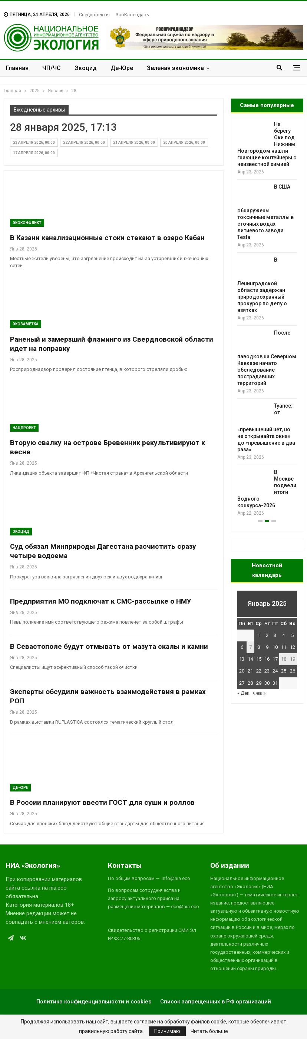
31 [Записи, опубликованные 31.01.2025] (275, 683)
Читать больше (209, 1031)
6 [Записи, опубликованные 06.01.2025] (242, 647)
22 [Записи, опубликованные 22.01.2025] (258, 671)
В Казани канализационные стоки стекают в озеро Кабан (107, 237)
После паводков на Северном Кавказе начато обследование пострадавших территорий (266, 358)
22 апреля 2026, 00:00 (84, 142)
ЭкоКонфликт (27, 223)
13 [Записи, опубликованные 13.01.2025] (241, 659)
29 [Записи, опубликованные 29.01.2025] (258, 683)
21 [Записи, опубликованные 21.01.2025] (250, 671)
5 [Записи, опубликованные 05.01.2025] (292, 635)
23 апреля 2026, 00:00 (34, 142)
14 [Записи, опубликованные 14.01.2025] (250, 659)
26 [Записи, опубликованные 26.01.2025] (292, 671)
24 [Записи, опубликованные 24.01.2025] (275, 671)
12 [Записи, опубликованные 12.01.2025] (292, 647)
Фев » (259, 693)
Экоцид (86, 68)
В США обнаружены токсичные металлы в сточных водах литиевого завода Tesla (265, 212)
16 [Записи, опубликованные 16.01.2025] (267, 659)
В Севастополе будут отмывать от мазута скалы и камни (109, 646)
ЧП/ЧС (51, 68)
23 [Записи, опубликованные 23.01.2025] (267, 671)
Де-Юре (121, 68)
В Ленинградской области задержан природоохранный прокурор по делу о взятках (262, 285)
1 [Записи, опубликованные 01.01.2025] (258, 635)
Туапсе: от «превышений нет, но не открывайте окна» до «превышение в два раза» (266, 427)
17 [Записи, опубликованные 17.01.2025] (275, 659)
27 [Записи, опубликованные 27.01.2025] (241, 683)
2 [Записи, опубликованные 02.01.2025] (267, 635)
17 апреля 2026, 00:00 (34, 153)
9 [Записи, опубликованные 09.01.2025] (267, 647)
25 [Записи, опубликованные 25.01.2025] (283, 671)
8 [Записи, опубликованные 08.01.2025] (258, 647)
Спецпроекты (94, 14)
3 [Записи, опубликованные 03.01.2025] (275, 635)
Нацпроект (24, 428)
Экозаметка (26, 324)
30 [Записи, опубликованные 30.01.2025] (267, 683)
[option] (267, 319)
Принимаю (167, 1031)
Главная (17, 68)
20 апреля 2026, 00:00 (184, 142)
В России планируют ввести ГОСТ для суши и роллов (102, 802)
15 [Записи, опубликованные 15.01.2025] (258, 659)
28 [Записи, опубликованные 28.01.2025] (250, 683)
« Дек (243, 693)
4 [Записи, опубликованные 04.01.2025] (283, 635)
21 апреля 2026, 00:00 (134, 142)
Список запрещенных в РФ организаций (215, 1001)
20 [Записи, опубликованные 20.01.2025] (241, 671)
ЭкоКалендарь (132, 14)
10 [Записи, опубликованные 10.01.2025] (275, 647)
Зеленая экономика (175, 68)
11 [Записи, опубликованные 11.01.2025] (283, 647)
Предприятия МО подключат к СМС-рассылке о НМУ (100, 601)
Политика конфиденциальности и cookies (93, 1001)
